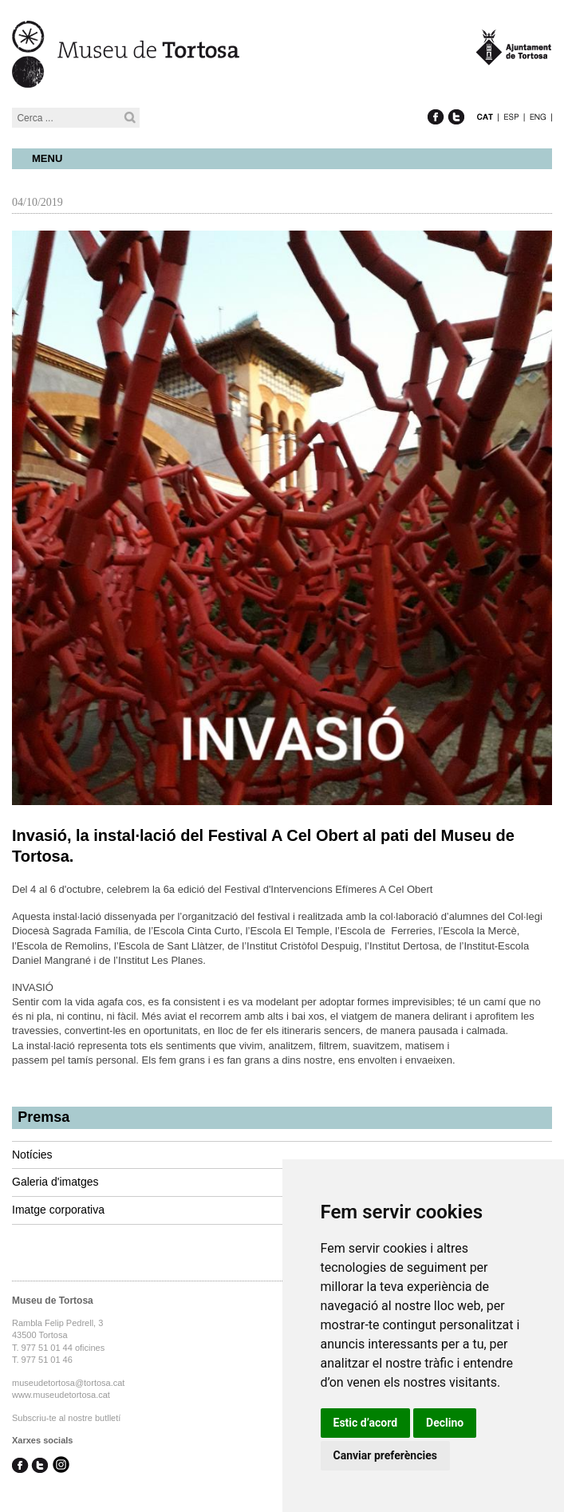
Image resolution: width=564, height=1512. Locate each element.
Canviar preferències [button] (385, 1455)
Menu (47, 158)
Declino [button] (444, 1422)
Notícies (32, 1154)
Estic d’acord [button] (365, 1422)
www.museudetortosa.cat (61, 1394)
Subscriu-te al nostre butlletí (66, 1418)
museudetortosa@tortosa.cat (68, 1383)
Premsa (43, 1117)
